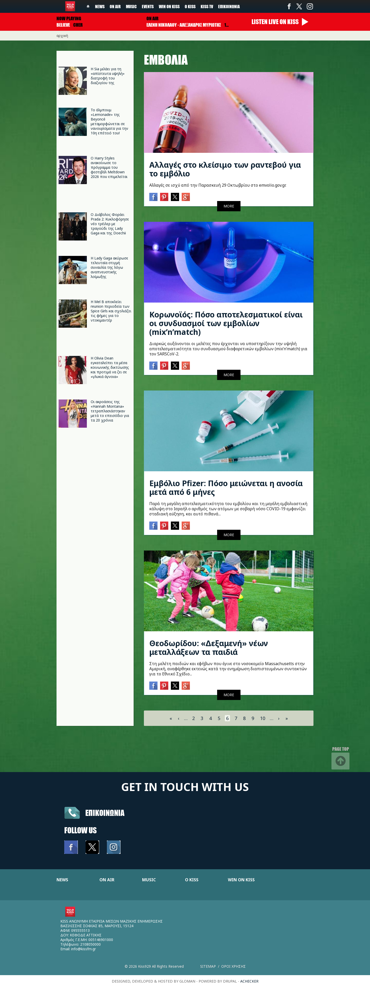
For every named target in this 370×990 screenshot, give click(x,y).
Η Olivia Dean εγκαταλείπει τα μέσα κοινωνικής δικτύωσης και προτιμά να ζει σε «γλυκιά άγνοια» (110, 367)
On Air (115, 6)
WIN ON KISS (241, 880)
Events (148, 6)
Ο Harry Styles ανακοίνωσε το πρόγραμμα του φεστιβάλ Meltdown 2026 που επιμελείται (109, 167)
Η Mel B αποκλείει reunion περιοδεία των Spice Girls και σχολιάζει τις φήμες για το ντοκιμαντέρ (111, 311)
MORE (229, 206)
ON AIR (106, 880)
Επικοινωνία (229, 6)
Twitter (299, 6)
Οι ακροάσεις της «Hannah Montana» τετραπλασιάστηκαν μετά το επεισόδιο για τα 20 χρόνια (110, 411)
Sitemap (208, 966)
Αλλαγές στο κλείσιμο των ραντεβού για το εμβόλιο (225, 169)
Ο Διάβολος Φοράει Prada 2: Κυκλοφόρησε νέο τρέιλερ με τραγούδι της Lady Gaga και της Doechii (110, 223)
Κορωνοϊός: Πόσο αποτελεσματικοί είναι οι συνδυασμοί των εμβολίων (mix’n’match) (226, 323)
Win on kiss (169, 6)
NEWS (62, 880)
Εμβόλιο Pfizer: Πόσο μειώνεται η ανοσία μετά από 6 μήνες (226, 487)
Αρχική (62, 35)
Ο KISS (191, 880)
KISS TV (207, 6)
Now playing (69, 18)
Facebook (289, 6)
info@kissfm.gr (83, 948)
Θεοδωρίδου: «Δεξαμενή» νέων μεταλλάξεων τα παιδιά (208, 647)
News (100, 6)
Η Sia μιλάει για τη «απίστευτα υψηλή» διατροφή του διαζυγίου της (108, 75)
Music (131, 6)
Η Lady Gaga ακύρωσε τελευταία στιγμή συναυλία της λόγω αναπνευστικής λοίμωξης (109, 267)
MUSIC (149, 880)
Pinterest (164, 197)
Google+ (186, 197)
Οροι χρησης (233, 966)
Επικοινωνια (104, 812)
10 (262, 718)
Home (88, 6)
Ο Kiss (190, 6)
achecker (249, 981)
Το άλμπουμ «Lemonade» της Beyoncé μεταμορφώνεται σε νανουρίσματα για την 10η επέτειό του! (109, 121)
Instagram (309, 6)
